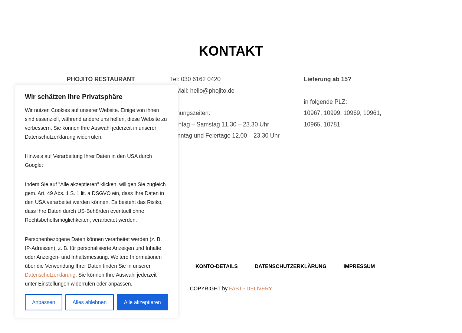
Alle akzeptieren (142, 302)
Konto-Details (217, 266)
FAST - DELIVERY (250, 288)
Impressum (359, 266)
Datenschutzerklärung (50, 275)
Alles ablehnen (89, 302)
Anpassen (43, 302)
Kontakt (231, 51)
